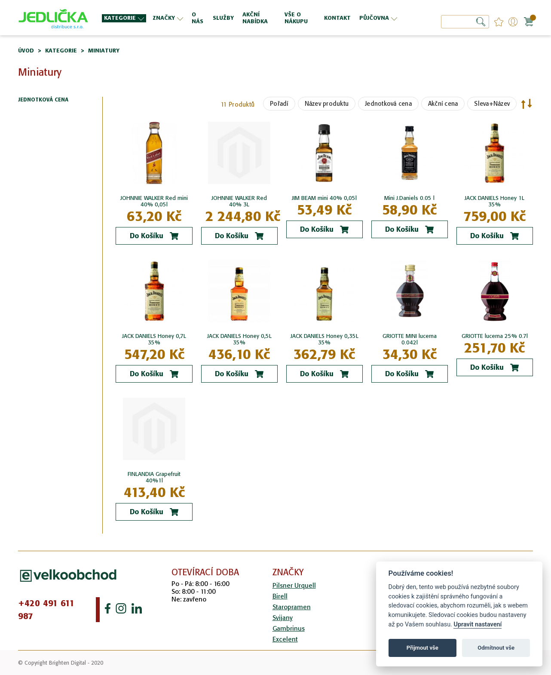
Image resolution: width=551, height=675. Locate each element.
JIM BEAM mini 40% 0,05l (324, 198)
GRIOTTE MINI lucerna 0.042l (410, 339)
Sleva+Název (492, 103)
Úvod (26, 50)
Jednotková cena (388, 103)
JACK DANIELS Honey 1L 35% (494, 201)
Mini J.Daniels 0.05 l (409, 198)
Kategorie (61, 50)
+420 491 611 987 (46, 610)
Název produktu (327, 103)
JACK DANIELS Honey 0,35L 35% (324, 339)
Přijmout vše (422, 647)
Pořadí (279, 103)
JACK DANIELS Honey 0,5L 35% (239, 339)
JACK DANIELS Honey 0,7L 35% (154, 339)
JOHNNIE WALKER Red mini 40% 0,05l (154, 201)
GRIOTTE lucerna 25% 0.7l (495, 336)
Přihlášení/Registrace (512, 21)
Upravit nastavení (477, 624)
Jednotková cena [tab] (43, 100)
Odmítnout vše (496, 647)
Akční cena (443, 103)
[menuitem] (124, 18)
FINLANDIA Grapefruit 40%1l (154, 477)
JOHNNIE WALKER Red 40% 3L (239, 201)
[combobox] (465, 21)
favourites (498, 21)
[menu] (250, 18)
